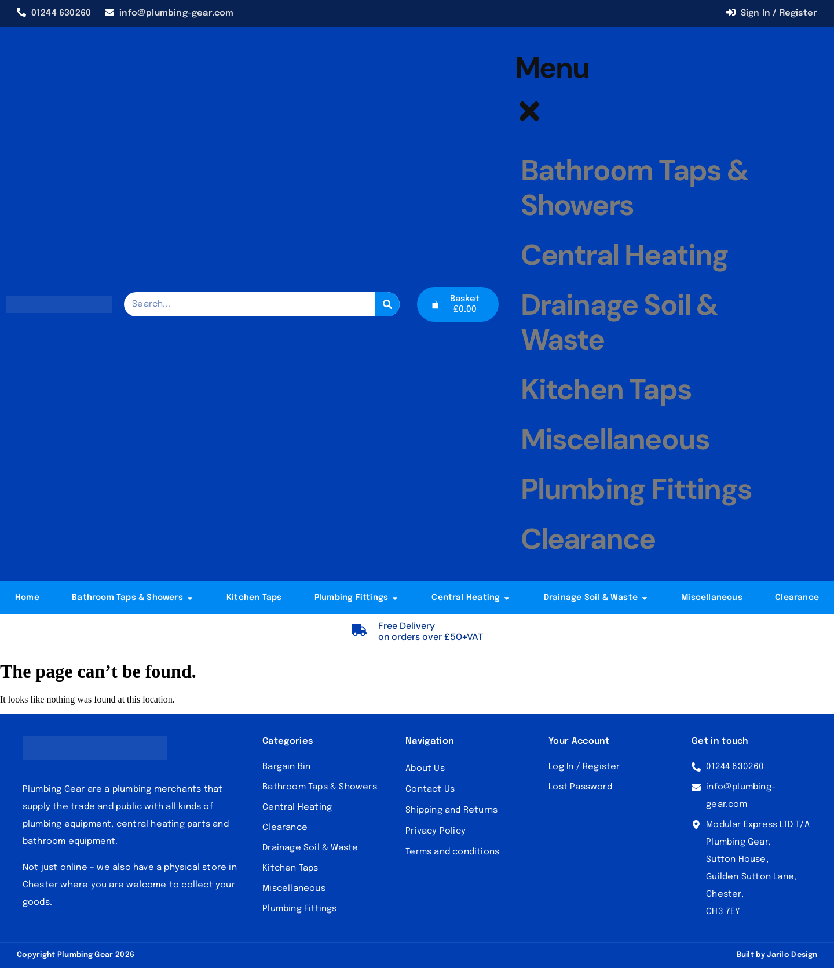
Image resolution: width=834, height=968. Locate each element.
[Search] (387, 304)
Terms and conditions (452, 852)
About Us (425, 768)
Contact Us (430, 789)
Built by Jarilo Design (777, 955)
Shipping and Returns (451, 810)
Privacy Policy (435, 831)
